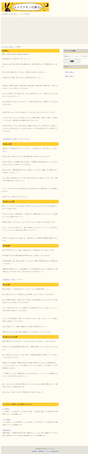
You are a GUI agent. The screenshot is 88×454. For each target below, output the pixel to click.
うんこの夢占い (6, 419)
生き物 (19, 54)
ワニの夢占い (6, 409)
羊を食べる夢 (7, 144)
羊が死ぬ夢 (6, 245)
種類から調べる (69, 76)
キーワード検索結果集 (51, 451)
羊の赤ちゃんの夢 (8, 201)
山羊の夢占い (7, 139)
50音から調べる (69, 72)
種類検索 (41, 451)
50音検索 (34, 451)
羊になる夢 (6, 284)
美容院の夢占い (6, 430)
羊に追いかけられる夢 (10, 337)
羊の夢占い (5, 50)
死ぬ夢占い (7, 279)
